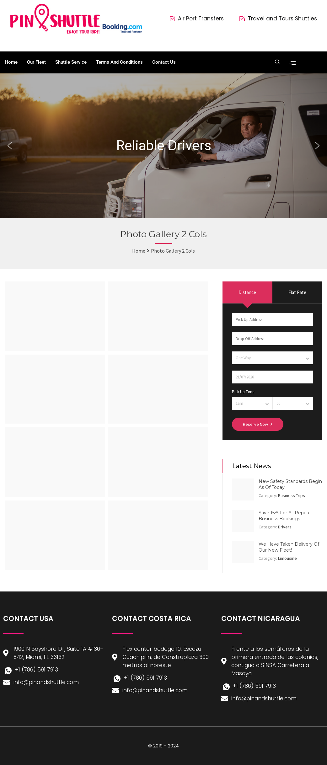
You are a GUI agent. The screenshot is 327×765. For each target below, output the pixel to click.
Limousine (287, 558)
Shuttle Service (71, 62)
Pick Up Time (243, 392)
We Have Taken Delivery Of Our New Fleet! (289, 547)
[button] (10, 146)
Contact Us (164, 62)
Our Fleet (36, 62)
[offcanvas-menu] (291, 62)
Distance (247, 292)
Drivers (285, 527)
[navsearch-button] (276, 62)
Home (11, 62)
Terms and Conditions (119, 62)
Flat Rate (297, 292)
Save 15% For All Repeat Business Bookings (285, 516)
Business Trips (291, 495)
